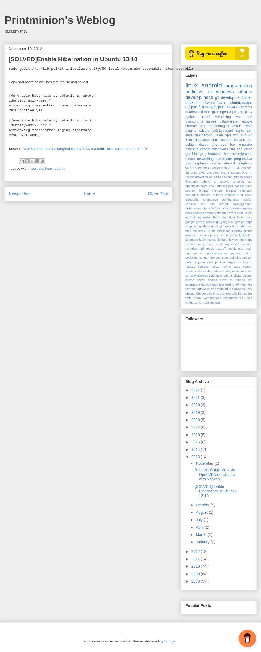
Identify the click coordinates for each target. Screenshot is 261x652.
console (190, 204)
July (200, 520)
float (232, 217)
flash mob (220, 217)
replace (203, 266)
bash (249, 186)
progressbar (243, 159)
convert (239, 140)
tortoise (190, 288)
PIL (223, 172)
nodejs (231, 248)
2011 (231, 168)
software (208, 102)
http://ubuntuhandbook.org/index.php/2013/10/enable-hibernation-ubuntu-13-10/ (85, 149)
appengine (192, 186)
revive (227, 266)
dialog (204, 144)
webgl (197, 297)
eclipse (191, 107)
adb (249, 117)
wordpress (230, 297)
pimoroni (228, 257)
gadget (190, 222)
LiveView (213, 172)
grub (203, 126)
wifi (235, 135)
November (205, 463)
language (191, 239)
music (210, 248)
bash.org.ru (194, 121)
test (221, 284)
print (218, 262)
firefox (205, 112)
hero (235, 226)
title (250, 284)
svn (222, 102)
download (209, 213)
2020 (196, 405)
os (225, 253)
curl (249, 140)
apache (204, 140)
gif (217, 222)
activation (201, 177)
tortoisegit (203, 288)
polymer (190, 262)
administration (240, 102)
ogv (187, 253)
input (229, 230)
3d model (246, 168)
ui (210, 91)
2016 (196, 435)
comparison (210, 199)
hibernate (36, 168)
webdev (191, 168)
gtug (203, 154)
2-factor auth (218, 168)
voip (228, 293)
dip (205, 208)
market (190, 244)
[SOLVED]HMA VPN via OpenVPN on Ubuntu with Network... (215, 474)
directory (214, 208)
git (214, 112)
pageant (234, 253)
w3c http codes (242, 293)
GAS (201, 172)
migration (245, 154)
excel (248, 213)
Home (89, 194)
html (227, 154)
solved (189, 279)
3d (237, 168)
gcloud (210, 222)
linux (48, 168)
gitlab (248, 149)
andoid (224, 181)
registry (190, 266)
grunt (214, 226)
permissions (212, 257)
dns (214, 144)
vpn (228, 135)
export (205, 149)
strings (240, 279)
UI (195, 140)
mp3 (202, 248)
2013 (196, 457)
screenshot (204, 271)
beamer (190, 190)
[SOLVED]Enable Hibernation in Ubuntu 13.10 (215, 491)
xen (206, 168)
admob (238, 177)
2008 (196, 581)
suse (189, 135)
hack (208, 97)
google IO (227, 222)
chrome (246, 107)
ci (242, 195)
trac (213, 288)
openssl (198, 253)
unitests (239, 288)
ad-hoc (218, 177)
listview (233, 239)
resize (216, 266)
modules (191, 248)
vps (238, 117)
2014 (196, 449)
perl (221, 107)
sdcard (204, 131)
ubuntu (59, 168)
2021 (196, 397)
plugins (190, 131)
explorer (190, 217)
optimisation (214, 253)
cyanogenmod (242, 204)
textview (240, 284)
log (242, 239)
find (232, 149)
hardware (215, 154)
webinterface (212, 297)
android (211, 85)
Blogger (170, 641)
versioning (223, 117)
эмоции (246, 135)
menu (210, 244)
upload (190, 293)
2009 (196, 574)
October (203, 505)
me (234, 154)
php (240, 112)
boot (214, 140)
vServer (200, 293)
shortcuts (226, 275)
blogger (231, 190)
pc (234, 112)
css (212, 204)
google (211, 107)
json (222, 235)
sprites (212, 279)
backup (239, 186)
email (240, 213)
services (202, 275)
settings (214, 275)
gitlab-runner (229, 121)
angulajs (238, 181)
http (200, 230)
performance (194, 257)
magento (224, 112)
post (210, 262)
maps (248, 239)
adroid (206, 181)
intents (247, 230)
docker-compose (241, 208)
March (201, 534)
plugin (248, 257)
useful (205, 117)
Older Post (158, 194)
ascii (212, 186)
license (211, 239)
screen (247, 266)
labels (243, 235)
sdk (216, 271)
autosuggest (224, 186)
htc (195, 230)
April (200, 527)
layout (236, 126)
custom (224, 204)
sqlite (240, 131)
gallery (200, 222)
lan (250, 235)
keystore (232, 235)
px (239, 262)
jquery (214, 235)
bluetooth (246, 190)
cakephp (225, 140)
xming (189, 302)
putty (248, 112)
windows (225, 91)
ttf (226, 288)
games (211, 121)
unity (249, 288)
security (225, 271)
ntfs (240, 248)
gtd (221, 226)
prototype (229, 262)
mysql (247, 126)
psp (188, 163)
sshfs (223, 279)
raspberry (201, 163)
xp (196, 302)
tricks (220, 288)
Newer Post (20, 194)
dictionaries (193, 208)
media (201, 244)
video (219, 135)
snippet (247, 275)
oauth (248, 248)
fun (201, 107)
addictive (194, 91)
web (188, 297)
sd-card (229, 163)
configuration (230, 199)
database (192, 112)
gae (240, 149)
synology (205, 284)
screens (190, 271)
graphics (191, 154)
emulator (245, 144)
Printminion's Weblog (60, 20)
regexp (247, 262)
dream (221, 213)
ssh (249, 131)
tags (215, 284)
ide (214, 230)
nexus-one (224, 159)
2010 (196, 566)
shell (248, 97)
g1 (217, 97)
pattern (247, 253)
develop (193, 97)
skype (237, 275)
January (203, 542)
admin (228, 177)
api (250, 181)
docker (191, 102)
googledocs (202, 226)
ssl (231, 279)
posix (201, 262)
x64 (249, 297)
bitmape (217, 190)
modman (246, 244)
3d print (191, 172)
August (202, 512)
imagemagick (219, 126)
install (238, 230)
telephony (244, 163)
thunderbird (203, 135)
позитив (233, 107)
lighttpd (222, 239)
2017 (196, 427)
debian (190, 144)
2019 (196, 412)
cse (202, 204)
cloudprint (192, 199)
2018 (196, 420)
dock (225, 208)
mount (190, 159)
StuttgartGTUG (237, 172)
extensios (204, 217)
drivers (231, 213)
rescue (216, 163)
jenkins (204, 235)
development (232, 97)
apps (204, 186)
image (221, 230)
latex (202, 239)
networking (205, 159)
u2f (231, 288)
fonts (240, 217)
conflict (247, 199)
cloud (248, 195)
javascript (191, 235)
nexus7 (221, 248)
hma (188, 230)
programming (238, 85)
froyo (249, 217)
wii (200, 168)
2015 (196, 442)
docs (188, 213)
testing (229, 284)
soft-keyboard (222, 131)
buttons (218, 195)
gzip (228, 226)
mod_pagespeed (227, 244)
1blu (188, 140)
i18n (207, 230)
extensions (219, 149)
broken (205, 195)
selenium (238, 271)
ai (215, 181)
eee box (228, 144)
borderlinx (192, 195)
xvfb (206, 302)
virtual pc (213, 293)
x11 (242, 297)
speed (201, 279)
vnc (222, 293)
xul (200, 302)
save (237, 266)
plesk (239, 257)
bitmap (204, 190)
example (191, 149)
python (190, 117)
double (197, 213)
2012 (196, 551)
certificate (231, 195)
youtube (215, 302)
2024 (196, 390)
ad (210, 177)
